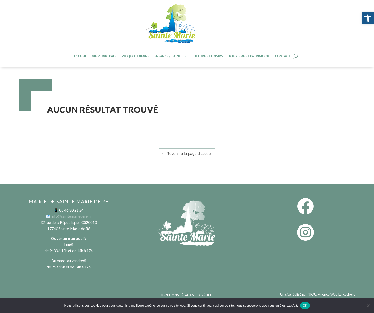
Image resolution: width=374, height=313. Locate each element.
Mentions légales (177, 295)
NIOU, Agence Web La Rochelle (331, 294)
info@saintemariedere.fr (71, 216)
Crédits (206, 295)
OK (305, 305)
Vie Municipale (104, 56)
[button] (368, 18)
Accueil (80, 56)
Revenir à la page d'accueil (190, 154)
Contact (282, 56)
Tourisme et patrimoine (249, 56)
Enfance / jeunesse (170, 56)
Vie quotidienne (135, 56)
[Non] (368, 305)
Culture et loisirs (207, 56)
